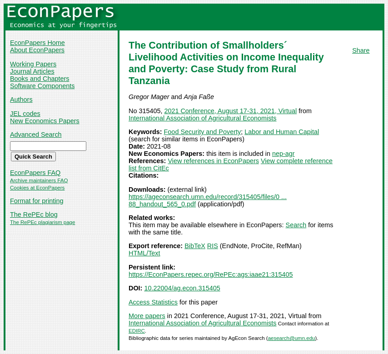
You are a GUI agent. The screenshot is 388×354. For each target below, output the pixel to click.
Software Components (42, 86)
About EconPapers (37, 50)
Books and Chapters (39, 78)
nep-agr (283, 153)
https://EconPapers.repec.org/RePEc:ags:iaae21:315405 (211, 274)
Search (296, 225)
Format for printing (37, 200)
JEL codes (25, 113)
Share (360, 50)
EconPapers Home (37, 42)
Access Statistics (153, 302)
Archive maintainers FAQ (39, 180)
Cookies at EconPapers (37, 187)
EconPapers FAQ (35, 172)
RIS (212, 245)
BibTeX (194, 245)
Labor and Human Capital (281, 131)
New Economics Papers (45, 121)
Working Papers (33, 64)
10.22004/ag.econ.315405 (182, 288)
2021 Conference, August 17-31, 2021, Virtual (230, 111)
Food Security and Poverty (202, 131)
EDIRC (137, 331)
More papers (147, 315)
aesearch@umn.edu (291, 338)
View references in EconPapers (213, 161)
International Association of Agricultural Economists (203, 118)
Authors (21, 99)
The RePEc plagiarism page (42, 222)
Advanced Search (36, 134)
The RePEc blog (34, 214)
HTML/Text (144, 253)
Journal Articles (32, 71)
